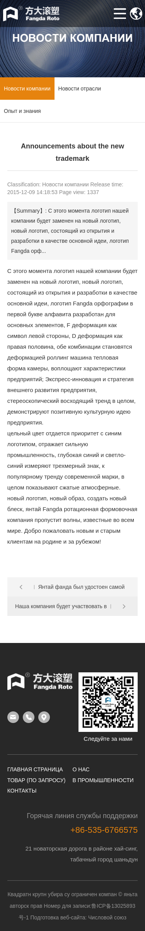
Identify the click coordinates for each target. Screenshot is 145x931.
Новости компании (27, 88)
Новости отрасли (79, 88)
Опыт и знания (22, 111)
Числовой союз (107, 917)
